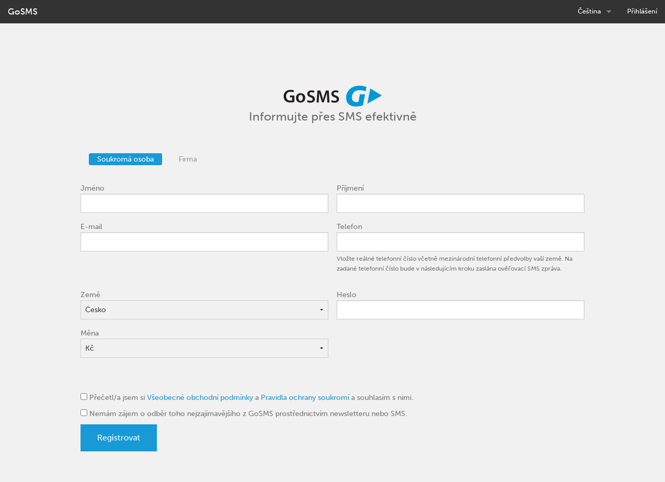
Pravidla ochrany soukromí (305, 397)
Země (90, 294)
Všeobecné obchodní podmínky (200, 397)
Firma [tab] (188, 159)
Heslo (346, 294)
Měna (90, 333)
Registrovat (118, 438)
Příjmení (350, 188)
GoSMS (22, 11)
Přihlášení (642, 11)
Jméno (92, 188)
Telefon (349, 226)
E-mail (91, 226)
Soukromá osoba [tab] (125, 159)
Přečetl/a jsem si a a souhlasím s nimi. (247, 397)
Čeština (589, 11)
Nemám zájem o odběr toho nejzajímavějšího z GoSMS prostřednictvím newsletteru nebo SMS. (244, 413)
